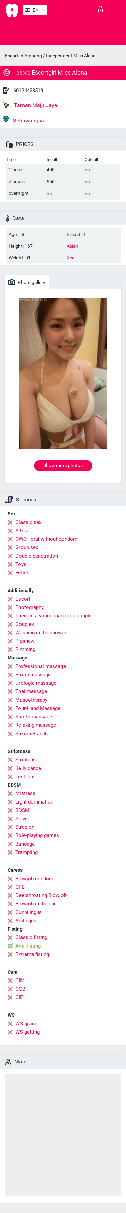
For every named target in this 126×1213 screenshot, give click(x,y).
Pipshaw (24, 641)
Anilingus (25, 921)
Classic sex (28, 522)
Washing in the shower (40, 633)
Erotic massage (33, 675)
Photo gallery (26, 282)
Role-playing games (37, 835)
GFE (20, 887)
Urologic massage (35, 683)
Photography (29, 607)
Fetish (22, 573)
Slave (21, 819)
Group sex (26, 547)
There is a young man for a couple (53, 616)
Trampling (26, 852)
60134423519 (28, 90)
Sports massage (33, 717)
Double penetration (36, 556)
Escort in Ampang (23, 55)
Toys (20, 564)
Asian (72, 246)
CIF (19, 997)
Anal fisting (28, 946)
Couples (24, 624)
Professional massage (40, 666)
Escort (22, 599)
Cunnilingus (28, 912)
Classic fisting (31, 937)
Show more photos (63, 465)
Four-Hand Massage (37, 708)
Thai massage (31, 691)
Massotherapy (31, 700)
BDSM (22, 810)
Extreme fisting (32, 954)
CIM (20, 980)
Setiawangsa (23, 119)
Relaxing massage (35, 725)
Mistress (25, 793)
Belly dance (28, 768)
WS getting (27, 1032)
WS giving (26, 1024)
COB (20, 989)
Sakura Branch (31, 733)
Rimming (25, 649)
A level (23, 531)
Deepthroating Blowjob (41, 895)
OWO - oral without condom (46, 539)
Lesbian (24, 777)
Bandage (25, 844)
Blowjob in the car (35, 904)
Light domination (34, 802)
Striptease (26, 760)
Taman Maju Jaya (30, 105)
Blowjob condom (34, 879)
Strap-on (24, 827)
